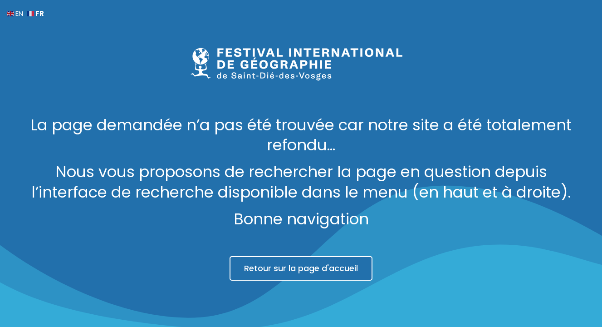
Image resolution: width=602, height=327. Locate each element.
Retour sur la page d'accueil (301, 268)
